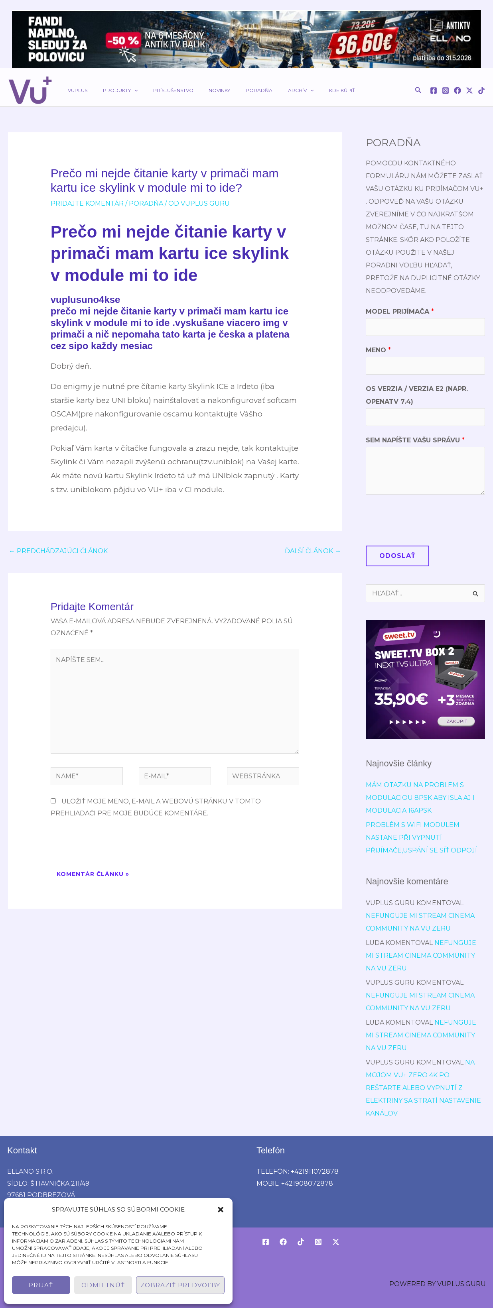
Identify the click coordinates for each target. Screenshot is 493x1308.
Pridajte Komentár (87, 203)
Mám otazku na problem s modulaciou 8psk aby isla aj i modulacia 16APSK (420, 797)
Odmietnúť (103, 1285)
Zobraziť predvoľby (180, 1285)
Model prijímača (400, 311)
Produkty (111, 90)
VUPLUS (75, 90)
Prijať (41, 1285)
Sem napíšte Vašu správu (415, 440)
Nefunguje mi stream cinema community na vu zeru (421, 955)
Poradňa (232, 90)
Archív (268, 90)
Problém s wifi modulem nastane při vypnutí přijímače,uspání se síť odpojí (421, 837)
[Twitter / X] (469, 90)
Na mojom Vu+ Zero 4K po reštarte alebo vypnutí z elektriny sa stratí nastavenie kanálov (423, 1088)
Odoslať (397, 556)
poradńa (146, 203)
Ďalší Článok (313, 551)
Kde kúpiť (304, 90)
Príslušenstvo (158, 90)
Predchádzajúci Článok (58, 551)
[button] (221, 1210)
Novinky (199, 90)
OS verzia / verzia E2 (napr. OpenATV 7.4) (417, 395)
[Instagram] (445, 90)
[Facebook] (433, 90)
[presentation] (111, 845)
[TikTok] (481, 90)
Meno (378, 350)
